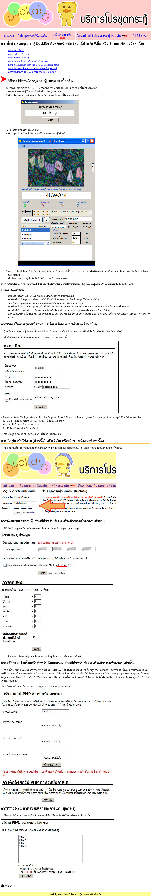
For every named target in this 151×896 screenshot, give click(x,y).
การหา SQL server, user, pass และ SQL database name (33, 65)
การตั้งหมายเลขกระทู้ (18, 57)
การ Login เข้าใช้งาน (18, 54)
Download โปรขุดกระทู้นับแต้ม (101, 36)
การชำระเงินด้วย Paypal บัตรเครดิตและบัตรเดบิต (32, 72)
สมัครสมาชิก (62, 36)
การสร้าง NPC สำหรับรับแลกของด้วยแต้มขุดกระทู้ (32, 68)
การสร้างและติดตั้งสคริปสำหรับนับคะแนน (28, 61)
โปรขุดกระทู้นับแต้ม (32, 36)
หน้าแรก (7, 36)
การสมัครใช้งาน (16, 50)
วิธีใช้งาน (139, 36)
